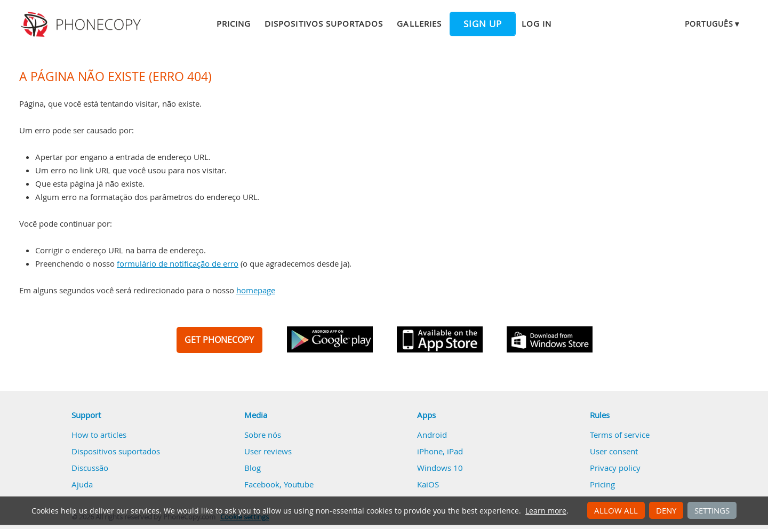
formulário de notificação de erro (177, 263)
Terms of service (620, 434)
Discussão (89, 467)
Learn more (545, 511)
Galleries (419, 23)
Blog (252, 467)
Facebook (261, 484)
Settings (712, 510)
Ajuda (82, 484)
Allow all (616, 510)
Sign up (482, 24)
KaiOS (428, 484)
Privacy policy (615, 467)
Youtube (299, 484)
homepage (255, 290)
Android (432, 434)
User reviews (268, 451)
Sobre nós (262, 434)
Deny (666, 510)
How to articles (98, 434)
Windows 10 (440, 467)
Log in (536, 23)
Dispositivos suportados (324, 23)
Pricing (234, 23)
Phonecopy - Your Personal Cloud (82, 25)
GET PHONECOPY (219, 340)
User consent (614, 451)
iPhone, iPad (440, 451)
